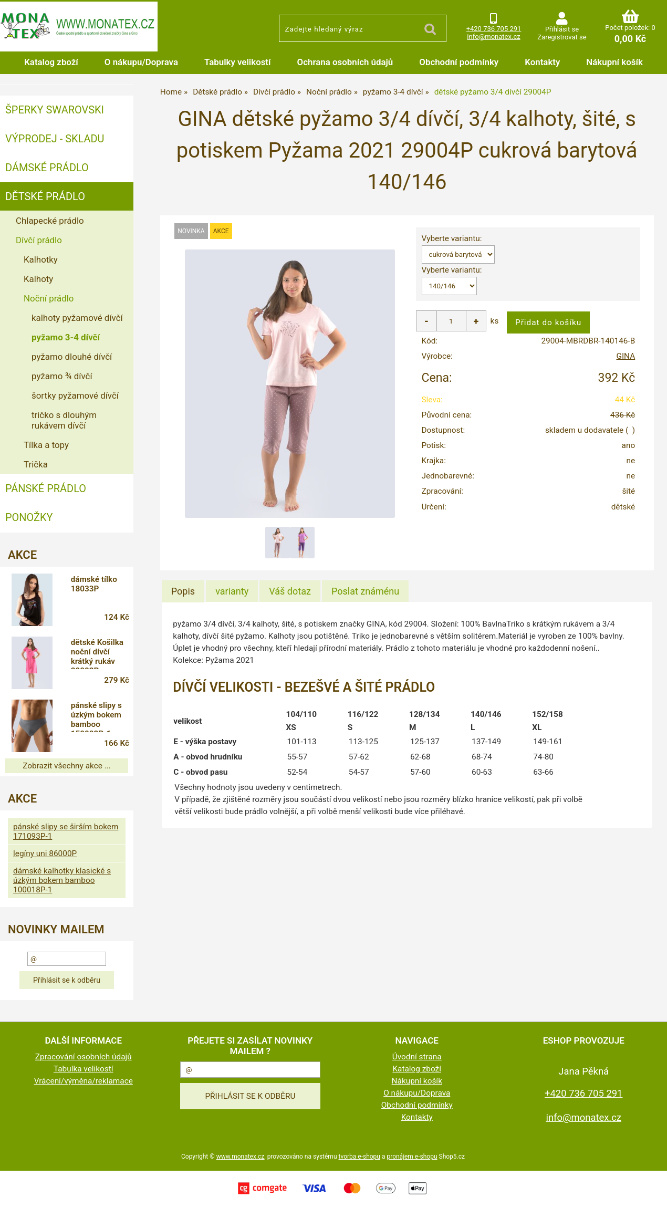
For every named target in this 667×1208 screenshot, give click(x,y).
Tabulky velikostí (237, 62)
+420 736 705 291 (494, 29)
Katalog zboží (51, 62)
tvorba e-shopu (359, 1156)
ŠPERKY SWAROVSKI (54, 109)
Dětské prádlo (45, 196)
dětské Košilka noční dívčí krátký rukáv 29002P (97, 653)
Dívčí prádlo (39, 240)
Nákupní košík (614, 62)
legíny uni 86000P (45, 853)
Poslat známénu (365, 591)
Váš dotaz (290, 591)
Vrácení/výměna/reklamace (83, 1081)
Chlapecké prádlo (50, 220)
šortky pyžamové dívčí (75, 395)
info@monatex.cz (493, 36)
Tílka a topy (46, 445)
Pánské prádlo (45, 488)
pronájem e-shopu (412, 1156)
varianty (231, 591)
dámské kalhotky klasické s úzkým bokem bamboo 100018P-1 (62, 880)
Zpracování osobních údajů (83, 1056)
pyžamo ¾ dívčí (62, 376)
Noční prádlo (49, 298)
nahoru (651, 1192)
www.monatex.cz (240, 1156)
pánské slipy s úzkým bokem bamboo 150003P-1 (96, 716)
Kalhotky (41, 259)
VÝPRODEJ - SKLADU (55, 138)
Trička (36, 464)
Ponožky (29, 517)
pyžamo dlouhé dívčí (72, 356)
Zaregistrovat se (561, 37)
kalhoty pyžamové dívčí (77, 318)
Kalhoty (38, 279)
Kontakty (542, 62)
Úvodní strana (417, 1056)
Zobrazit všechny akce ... (67, 765)
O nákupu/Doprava (141, 62)
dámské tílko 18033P (94, 584)
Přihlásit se (562, 29)
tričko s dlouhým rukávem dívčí (64, 420)
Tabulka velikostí (83, 1069)
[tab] (183, 591)
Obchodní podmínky (458, 62)
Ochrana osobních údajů (345, 62)
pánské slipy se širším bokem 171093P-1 (65, 831)
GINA (625, 356)
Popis (183, 591)
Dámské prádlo (47, 167)
